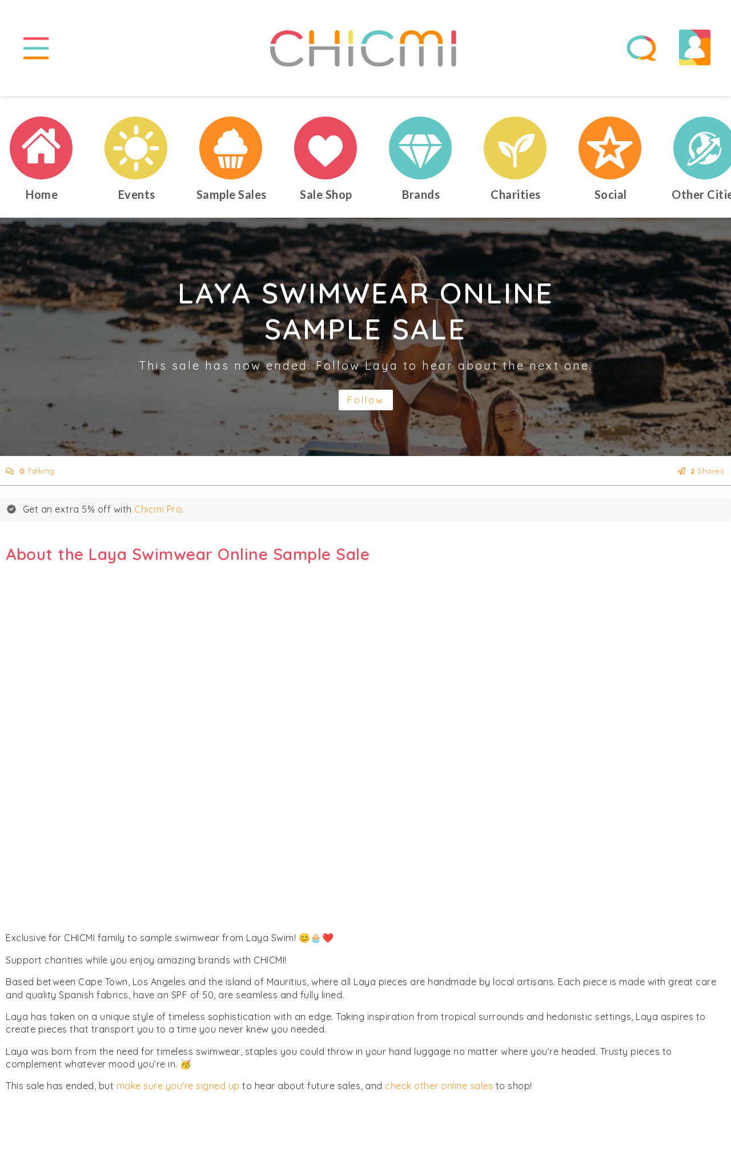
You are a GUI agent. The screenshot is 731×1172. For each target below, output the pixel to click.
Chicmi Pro (158, 513)
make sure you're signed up (178, 1091)
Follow (365, 405)
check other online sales (439, 1091)
